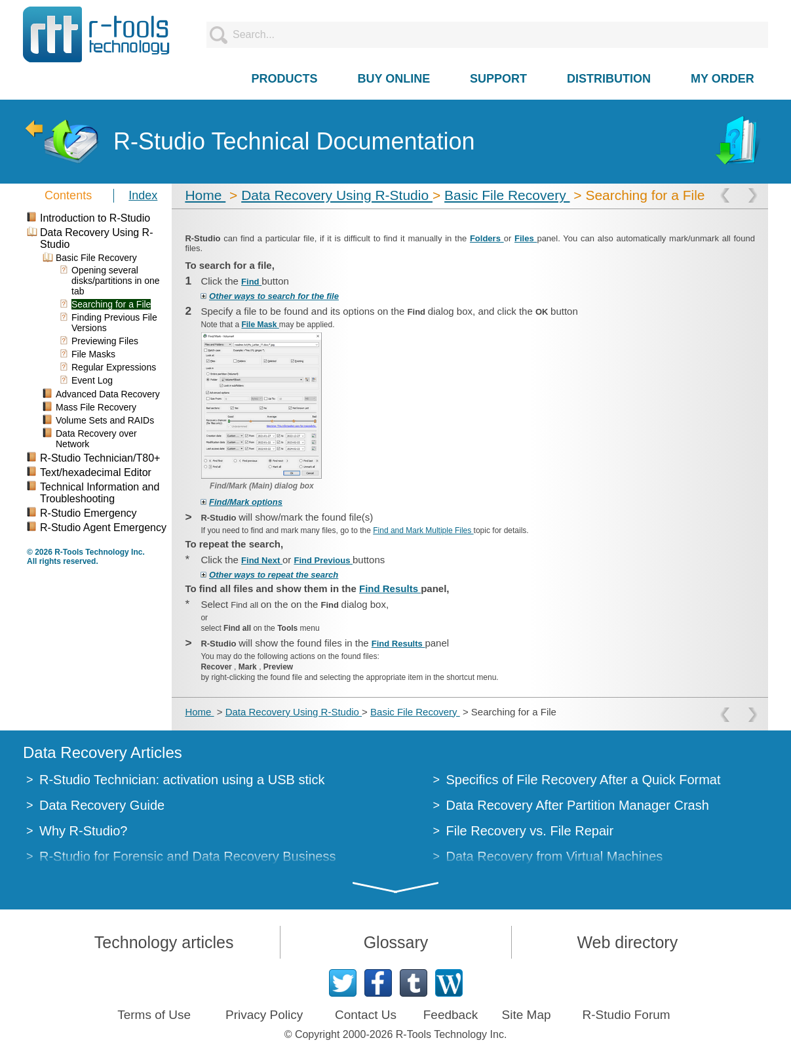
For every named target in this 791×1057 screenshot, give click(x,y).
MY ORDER (722, 78)
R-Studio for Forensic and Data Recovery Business (187, 856)
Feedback (450, 1015)
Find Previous (323, 560)
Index (142, 195)
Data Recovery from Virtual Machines (554, 856)
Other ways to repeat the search (273, 575)
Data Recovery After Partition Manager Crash (577, 805)
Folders (487, 238)
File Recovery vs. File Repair (530, 831)
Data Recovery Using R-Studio (337, 195)
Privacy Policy (264, 1015)
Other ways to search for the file (274, 296)
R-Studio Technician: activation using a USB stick (181, 779)
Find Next (261, 560)
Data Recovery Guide (101, 805)
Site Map (526, 1015)
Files (525, 238)
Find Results (390, 588)
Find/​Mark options (245, 502)
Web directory (627, 942)
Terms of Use (154, 1015)
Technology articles (164, 942)
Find (251, 282)
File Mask (260, 324)
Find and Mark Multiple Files (423, 530)
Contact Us (365, 1015)
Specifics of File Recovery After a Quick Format (583, 779)
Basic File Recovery (506, 195)
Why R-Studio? (83, 831)
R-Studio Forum (626, 1015)
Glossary (396, 942)
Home (205, 195)
